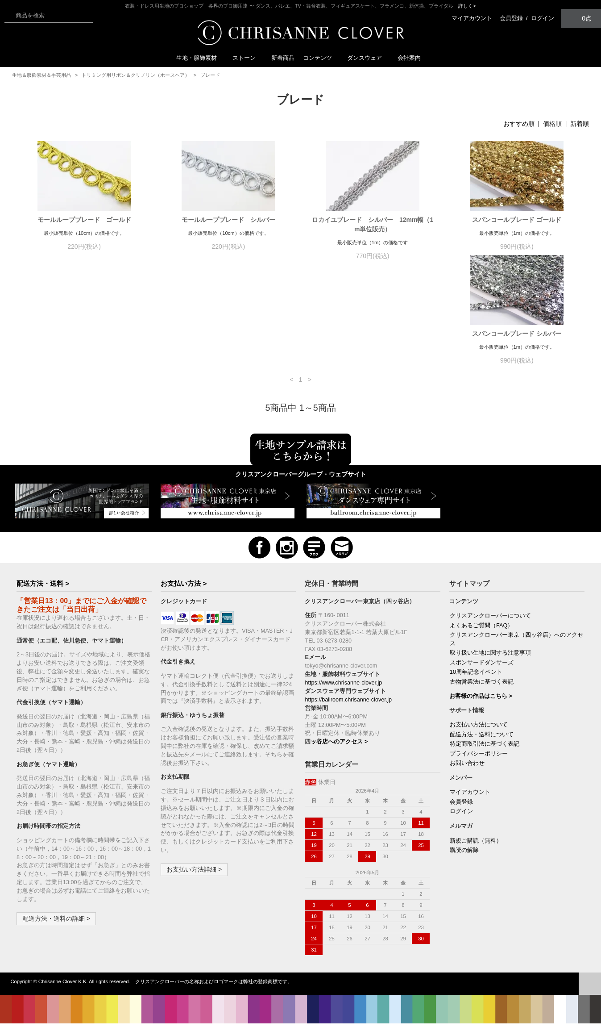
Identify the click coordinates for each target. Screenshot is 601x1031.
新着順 (579, 123)
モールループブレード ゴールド (84, 219)
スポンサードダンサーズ (482, 672)
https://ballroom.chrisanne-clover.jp (348, 709)
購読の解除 (464, 859)
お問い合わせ (467, 772)
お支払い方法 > (184, 593)
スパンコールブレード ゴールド (516, 219)
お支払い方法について (479, 734)
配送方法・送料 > (43, 593)
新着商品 (282, 57)
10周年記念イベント (476, 681)
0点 (581, 18)
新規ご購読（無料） (476, 850)
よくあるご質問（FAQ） (481, 635)
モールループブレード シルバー (228, 219)
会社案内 (409, 57)
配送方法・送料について (482, 744)
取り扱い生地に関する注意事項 (490, 662)
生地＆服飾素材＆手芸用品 (41, 75)
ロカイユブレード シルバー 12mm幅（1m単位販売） (372, 224)
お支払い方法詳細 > (194, 878)
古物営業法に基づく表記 (482, 691)
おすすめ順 (519, 123)
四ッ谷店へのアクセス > (336, 751)
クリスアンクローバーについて (490, 625)
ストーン (247, 57)
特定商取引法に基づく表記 (484, 753)
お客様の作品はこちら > (480, 705)
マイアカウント (472, 18)
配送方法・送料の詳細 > (56, 927)
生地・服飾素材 (200, 57)
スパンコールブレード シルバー (84, 342)
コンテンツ (321, 57)
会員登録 (511, 18)
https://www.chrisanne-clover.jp (343, 692)
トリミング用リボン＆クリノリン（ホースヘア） (136, 75)
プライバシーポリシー (479, 763)
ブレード (210, 75)
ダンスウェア (368, 57)
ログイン (542, 18)
